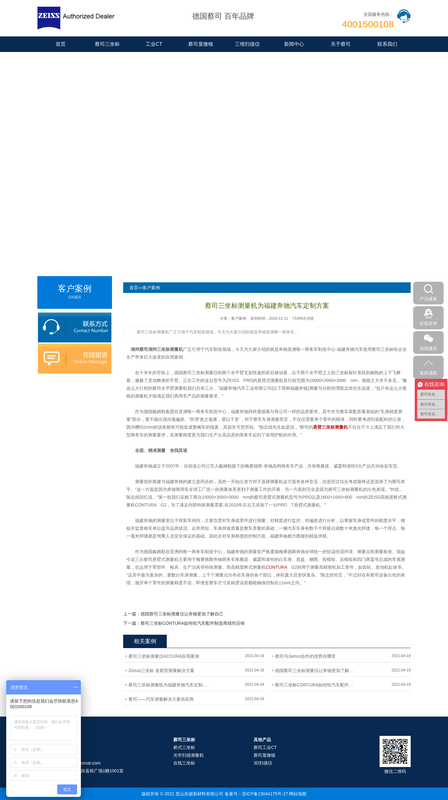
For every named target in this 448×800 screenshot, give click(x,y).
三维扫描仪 (247, 44)
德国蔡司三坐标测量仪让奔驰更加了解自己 (182, 613)
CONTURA (276, 567)
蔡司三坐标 (107, 44)
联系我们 (387, 44)
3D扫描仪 (263, 762)
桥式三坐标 (184, 747)
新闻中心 (294, 44)
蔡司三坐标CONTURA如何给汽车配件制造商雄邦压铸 (193, 623)
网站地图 (297, 793)
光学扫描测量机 (188, 755)
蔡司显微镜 (200, 44)
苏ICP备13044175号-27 (265, 793)
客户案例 (151, 287)
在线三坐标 (184, 762)
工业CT (154, 44)
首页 (61, 44)
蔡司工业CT (265, 747)
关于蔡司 (341, 44)
